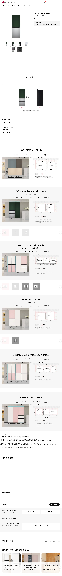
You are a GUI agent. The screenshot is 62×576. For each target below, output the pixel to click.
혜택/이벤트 (13, 5)
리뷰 (14, 71)
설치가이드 (8, 71)
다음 (60, 232)
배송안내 (46, 541)
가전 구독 (7, 5)
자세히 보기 (17, 518)
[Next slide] (60, 567)
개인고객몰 (58, 2)
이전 (1, 232)
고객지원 (30, 71)
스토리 (23, 5)
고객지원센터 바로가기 (54, 504)
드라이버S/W (50, 511)
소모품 (25, 71)
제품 (3, 5)
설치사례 (28, 5)
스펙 (3, 71)
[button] (40, 2)
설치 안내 (58, 541)
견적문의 (19, 5)
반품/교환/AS (52, 541)
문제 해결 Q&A (31, 511)
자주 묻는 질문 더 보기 (31, 466)
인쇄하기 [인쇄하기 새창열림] (58, 81)
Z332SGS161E (38, 17)
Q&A (20, 71)
